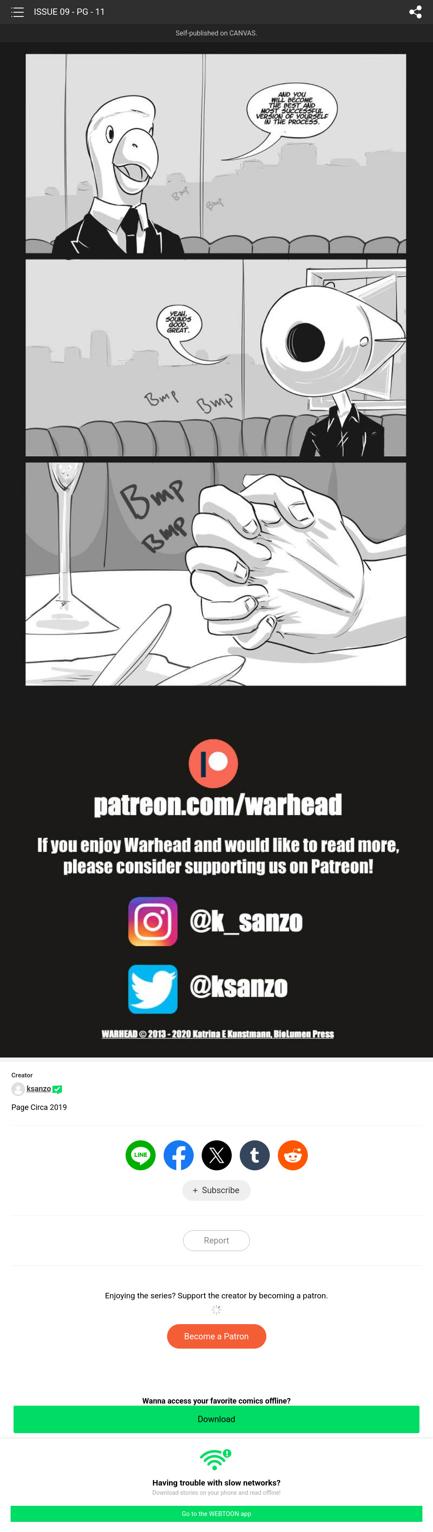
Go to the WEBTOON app (216, 1514)
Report (216, 1240)
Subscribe (220, 1190)
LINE (141, 1155)
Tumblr (255, 1155)
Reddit (293, 1155)
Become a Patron (216, 1336)
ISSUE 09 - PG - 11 (69, 12)
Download (216, 1419)
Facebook (179, 1155)
